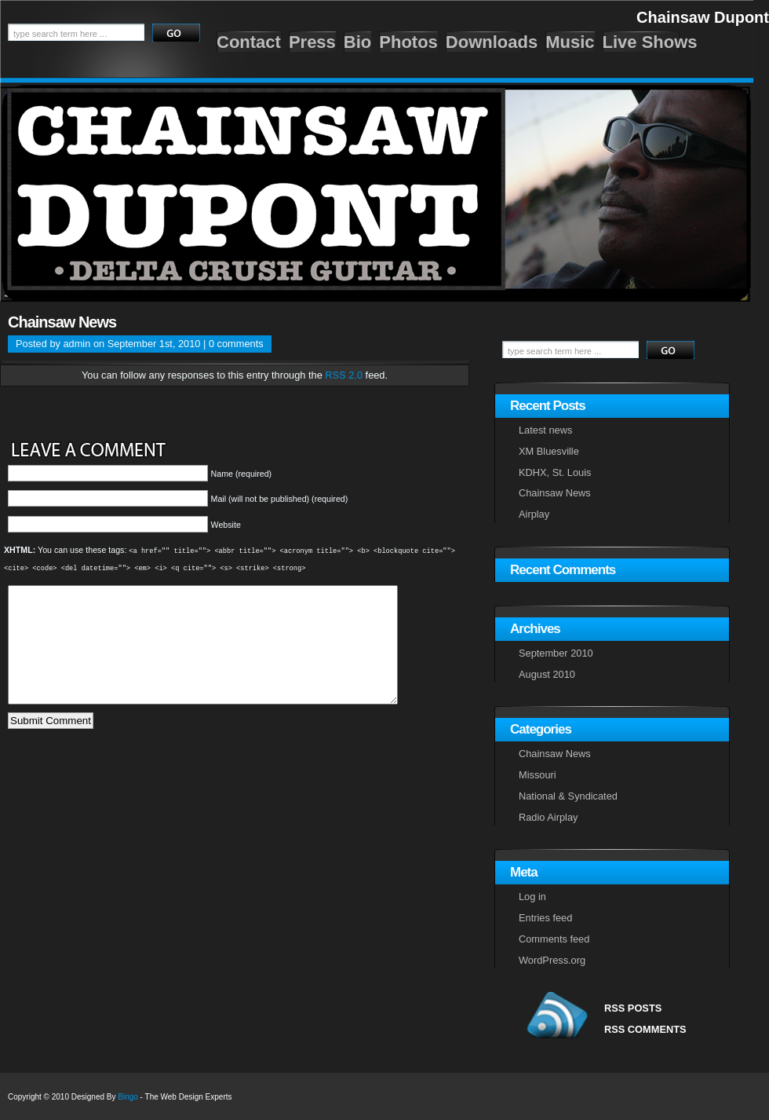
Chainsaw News (62, 322)
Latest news (545, 430)
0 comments (236, 344)
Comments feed (554, 939)
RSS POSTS (632, 1008)
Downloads (492, 42)
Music (569, 42)
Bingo (128, 1097)
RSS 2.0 (344, 375)
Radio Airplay (548, 817)
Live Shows (650, 42)
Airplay (534, 514)
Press (312, 42)
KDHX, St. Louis (555, 472)
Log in (532, 896)
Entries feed (545, 918)
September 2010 (556, 653)
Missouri (537, 775)
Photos (408, 42)
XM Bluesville (549, 451)
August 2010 (547, 674)
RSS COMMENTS (645, 1029)
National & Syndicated (568, 796)
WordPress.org (552, 960)
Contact (249, 42)
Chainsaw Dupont (702, 17)
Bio (357, 42)
